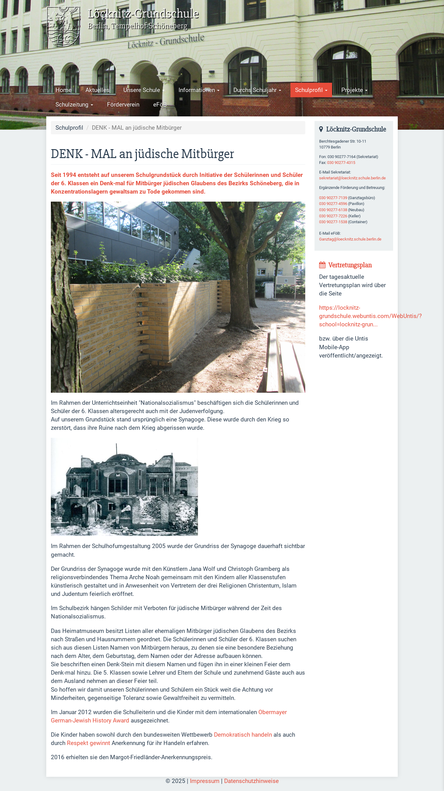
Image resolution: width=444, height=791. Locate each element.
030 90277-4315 (341, 162)
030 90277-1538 (333, 222)
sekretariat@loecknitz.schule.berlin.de (352, 178)
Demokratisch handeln (243, 734)
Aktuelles (97, 90)
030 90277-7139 (333, 197)
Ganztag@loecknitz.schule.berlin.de (350, 239)
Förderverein (123, 104)
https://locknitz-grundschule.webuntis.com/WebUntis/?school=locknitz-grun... (370, 316)
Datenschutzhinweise (251, 781)
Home (64, 90)
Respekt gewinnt (88, 743)
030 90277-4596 (333, 203)
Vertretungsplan (345, 265)
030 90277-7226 (333, 216)
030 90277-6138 (333, 209)
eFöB (160, 104)
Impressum (205, 781)
